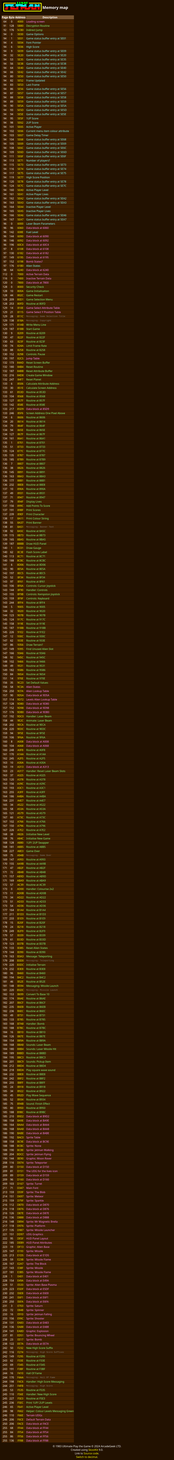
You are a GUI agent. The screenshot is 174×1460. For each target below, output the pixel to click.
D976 (20, 1226)
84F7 (20, 379)
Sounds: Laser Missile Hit (41, 1049)
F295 (20, 1356)
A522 (20, 805)
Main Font (32, 1188)
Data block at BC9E (37, 1141)
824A (20, 346)
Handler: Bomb (35, 1023)
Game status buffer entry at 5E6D (46, 152)
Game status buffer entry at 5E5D (46, 110)
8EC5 (20, 573)
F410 (20, 1373)
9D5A (20, 695)
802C (20, 295)
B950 (20, 1108)
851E (20, 388)
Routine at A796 (35, 826)
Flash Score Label (36, 552)
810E (20, 308)
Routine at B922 (35, 1091)
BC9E (20, 1141)
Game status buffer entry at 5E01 (46, 38)
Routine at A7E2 (35, 830)
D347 (20, 1188)
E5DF (20, 1289)
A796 (20, 826)
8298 (20, 354)
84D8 (20, 375)
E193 (20, 1251)
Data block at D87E (37, 1213)
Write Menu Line (36, 324)
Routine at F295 (35, 1356)
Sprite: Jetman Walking (40, 1150)
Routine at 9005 (35, 607)
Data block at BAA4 (37, 1125)
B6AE (20, 998)
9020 (20, 611)
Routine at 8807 (35, 463)
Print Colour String (37, 518)
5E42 (20, 72)
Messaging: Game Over (38, 855)
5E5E (20, 114)
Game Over (33, 851)
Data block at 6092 (37, 240)
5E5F (20, 118)
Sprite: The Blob (35, 1192)
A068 (20, 746)
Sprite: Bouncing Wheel (40, 1335)
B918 (20, 1087)
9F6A (20, 737)
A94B (20, 855)
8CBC (20, 560)
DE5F (20, 1238)
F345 (20, 1365)
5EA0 (20, 190)
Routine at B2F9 (35, 931)
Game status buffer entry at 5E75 (46, 173)
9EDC (20, 729)
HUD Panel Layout (37, 1238)
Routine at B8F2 (35, 1078)
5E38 (20, 63)
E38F (20, 1268)
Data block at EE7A (37, 1343)
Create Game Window (39, 375)
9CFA (20, 691)
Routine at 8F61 (35, 581)
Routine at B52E (35, 981)
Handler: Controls (36, 590)
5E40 (20, 68)
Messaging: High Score (39, 1385)
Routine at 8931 (35, 493)
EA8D (20, 1331)
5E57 (20, 93)
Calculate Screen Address (41, 388)
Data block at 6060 (37, 228)
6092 (20, 240)
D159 (20, 1175)
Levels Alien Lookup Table (41, 699)
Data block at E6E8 (37, 1293)
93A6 (20, 653)
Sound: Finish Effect (38, 1103)
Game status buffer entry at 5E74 (46, 169)
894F (20, 501)
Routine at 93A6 (35, 653)
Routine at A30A (36, 762)
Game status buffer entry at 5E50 (46, 76)
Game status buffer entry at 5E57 (46, 93)
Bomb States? (34, 261)
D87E (20, 1213)
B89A (20, 1040)
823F (20, 341)
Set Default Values (37, 682)
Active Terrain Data (37, 274)
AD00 (20, 889)
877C (20, 451)
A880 (20, 842)
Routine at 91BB (36, 628)
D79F (20, 1200)
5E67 (20, 135)
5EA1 (20, 194)
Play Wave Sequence (38, 1095)
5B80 (20, 26)
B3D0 (20, 960)
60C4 (20, 244)
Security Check (35, 287)
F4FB (20, 1386)
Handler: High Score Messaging (45, 1381)
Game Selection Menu (39, 299)
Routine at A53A (36, 809)
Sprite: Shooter (35, 1318)
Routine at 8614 (35, 421)
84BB (20, 371)
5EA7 (20, 219)
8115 (20, 312)
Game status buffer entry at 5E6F (46, 156)
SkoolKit (93, 1450)
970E (20, 678)
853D (20, 392)
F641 (20, 1407)
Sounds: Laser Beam (38, 1045)
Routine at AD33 (36, 901)
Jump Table (33, 358)
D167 (20, 1183)
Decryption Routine (38, 26)
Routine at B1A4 (36, 910)
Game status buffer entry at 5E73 (46, 164)
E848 (20, 1310)
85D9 (20, 409)
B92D (20, 1095)
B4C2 (20, 977)
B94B (20, 1103)
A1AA (20, 754)
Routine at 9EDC (36, 729)
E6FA (20, 1301)
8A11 (20, 518)
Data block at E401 (37, 1276)
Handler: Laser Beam (38, 716)
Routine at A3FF (35, 792)
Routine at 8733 (35, 447)
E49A (20, 1280)
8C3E (20, 552)
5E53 (20, 84)
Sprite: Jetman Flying (38, 1154)
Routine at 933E (35, 640)
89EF (20, 514)
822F (20, 337)
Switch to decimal (86, 1457)
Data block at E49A (37, 1280)
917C (20, 619)
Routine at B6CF (35, 1002)
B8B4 (20, 1049)
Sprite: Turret (34, 1183)
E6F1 (20, 1297)
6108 (20, 249)
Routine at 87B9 (35, 459)
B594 (20, 986)
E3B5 (20, 1272)
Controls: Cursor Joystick (41, 586)
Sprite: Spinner (35, 1310)
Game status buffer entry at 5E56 (46, 89)
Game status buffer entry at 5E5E (46, 114)
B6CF (20, 1002)
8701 (20, 442)
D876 (20, 1209)
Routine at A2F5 (35, 758)
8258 (20, 350)
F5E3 (20, 1398)
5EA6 (20, 215)
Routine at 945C (35, 657)
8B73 (20, 535)
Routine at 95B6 (35, 670)
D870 (20, 1205)
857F (20, 400)
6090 (20, 236)
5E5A (20, 106)
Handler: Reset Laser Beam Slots (45, 771)
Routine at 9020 (35, 611)
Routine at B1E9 (35, 918)
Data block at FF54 (37, 1432)
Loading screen (35, 21)
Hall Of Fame (34, 1373)
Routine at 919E (35, 623)
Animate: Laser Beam (39, 720)
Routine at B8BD (36, 1053)
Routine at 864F (35, 426)
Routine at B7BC (36, 1028)
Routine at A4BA (36, 796)
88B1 (20, 480)
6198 (20, 261)
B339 (20, 935)
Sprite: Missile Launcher (40, 1230)
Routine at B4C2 (36, 977)
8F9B (20, 594)
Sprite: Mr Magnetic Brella (42, 1221)
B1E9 (20, 918)
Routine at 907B (35, 615)
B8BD (20, 1053)
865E (20, 430)
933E (20, 640)
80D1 (20, 299)
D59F (20, 1192)
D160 (20, 1179)
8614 (20, 421)
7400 (20, 278)
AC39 (20, 885)
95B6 (20, 670)
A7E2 (20, 830)
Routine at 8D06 (36, 565)
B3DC (20, 965)
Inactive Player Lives (38, 211)
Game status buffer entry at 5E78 (46, 181)
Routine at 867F (35, 434)
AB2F (20, 868)
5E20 (20, 55)
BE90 (20, 1158)
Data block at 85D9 (37, 409)
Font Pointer (33, 42)
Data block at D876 (37, 1209)
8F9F (20, 598)
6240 (20, 270)
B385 (20, 948)
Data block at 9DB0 (37, 712)
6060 (20, 228)
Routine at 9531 (35, 666)
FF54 (20, 1432)
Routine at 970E (35, 678)
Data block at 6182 (37, 253)
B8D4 (20, 1066)
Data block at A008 (37, 741)
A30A (20, 762)
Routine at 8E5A (35, 569)
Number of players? (38, 160)
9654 (20, 674)
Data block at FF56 (37, 1436)
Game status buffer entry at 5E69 (46, 143)
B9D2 (20, 1116)
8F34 (20, 577)
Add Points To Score (38, 506)
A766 (20, 821)
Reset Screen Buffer (38, 362)
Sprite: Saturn (34, 1306)
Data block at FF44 (37, 1428)
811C (20, 316)
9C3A (20, 687)
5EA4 (20, 207)
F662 (20, 1411)
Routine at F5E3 (35, 1398)
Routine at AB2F (36, 868)
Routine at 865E (35, 430)
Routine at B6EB (36, 1007)
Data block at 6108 (37, 249)
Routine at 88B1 (35, 480)
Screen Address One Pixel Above (45, 413)
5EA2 (20, 198)
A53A (20, 809)
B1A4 (20, 910)
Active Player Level (37, 190)
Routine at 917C (35, 619)
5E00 (20, 34)
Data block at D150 (37, 1167)
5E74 (20, 169)
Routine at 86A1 (35, 438)
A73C (20, 817)
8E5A (20, 569)
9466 (20, 661)
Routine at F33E (35, 1360)
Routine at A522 (35, 805)
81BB (20, 329)
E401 (20, 1276)
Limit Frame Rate (36, 346)
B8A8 (20, 1045)
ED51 (20, 1335)
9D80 (20, 703)
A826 (20, 834)
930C (20, 636)
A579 (20, 813)
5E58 (20, 97)
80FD (20, 303)
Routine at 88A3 (35, 476)
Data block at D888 (37, 1217)
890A (20, 489)
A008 (20, 741)
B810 (20, 1032)
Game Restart (34, 295)
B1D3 (20, 914)
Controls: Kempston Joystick (43, 594)
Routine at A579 (35, 813)
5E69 (20, 143)
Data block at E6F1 (37, 1297)
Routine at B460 (35, 973)
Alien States (33, 266)
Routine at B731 (35, 1015)
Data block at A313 (37, 767)
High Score (32, 47)
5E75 (20, 173)
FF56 (20, 1436)
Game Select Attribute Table (43, 308)
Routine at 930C (35, 636)
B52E (20, 981)
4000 (20, 21)
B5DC (20, 990)
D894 (20, 1221)
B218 (20, 927)
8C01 (20, 548)
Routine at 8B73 (35, 535)
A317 (20, 771)
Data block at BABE (37, 1133)
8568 (20, 396)
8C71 (20, 556)
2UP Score (32, 122)
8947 (20, 497)
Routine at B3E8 (35, 969)
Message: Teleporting (39, 956)
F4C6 (20, 1381)
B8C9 (20, 1061)
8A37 (20, 522)
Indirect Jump (34, 30)
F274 (20, 1352)
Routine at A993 (35, 859)
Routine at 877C (35, 451)
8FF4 (20, 602)
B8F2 (20, 1078)
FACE (20, 1424)
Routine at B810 (35, 1032)
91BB (20, 628)
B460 (20, 973)
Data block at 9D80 (37, 703)
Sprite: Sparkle (35, 1200)
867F (20, 434)
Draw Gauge (33, 548)
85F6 (20, 413)
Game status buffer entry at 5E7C (46, 186)
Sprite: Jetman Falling (39, 1314)
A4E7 (20, 800)
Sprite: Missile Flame (38, 1259)
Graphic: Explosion (37, 1331)
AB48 (20, 872)
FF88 (20, 1440)
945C (20, 657)
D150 (20, 1167)
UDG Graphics (34, 1234)
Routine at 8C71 (35, 556)
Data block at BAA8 (37, 1129)
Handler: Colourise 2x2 (40, 889)
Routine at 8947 (35, 497)
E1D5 (20, 1255)
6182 (20, 253)
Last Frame (33, 84)
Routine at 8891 (35, 472)
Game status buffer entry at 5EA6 (46, 215)
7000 (20, 274)
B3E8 (20, 969)
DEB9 (20, 1242)
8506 (20, 383)
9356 (20, 645)
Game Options (35, 34)
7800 (20, 282)
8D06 (20, 565)
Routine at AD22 (36, 897)
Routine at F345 (35, 1365)
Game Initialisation (37, 291)
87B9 (20, 459)
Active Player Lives (37, 194)
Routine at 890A (35, 489)
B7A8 (20, 1023)
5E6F (20, 156)
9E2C (20, 720)
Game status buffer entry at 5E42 (46, 72)
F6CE (20, 1419)
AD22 (20, 897)
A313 (20, 767)
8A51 (20, 527)
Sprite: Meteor (34, 1196)
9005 (20, 607)
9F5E (20, 733)
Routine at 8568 (35, 396)
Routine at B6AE (36, 998)
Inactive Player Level (38, 207)
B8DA (20, 1070)
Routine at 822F (35, 337)
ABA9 (20, 880)
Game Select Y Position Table (43, 312)
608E (20, 232)
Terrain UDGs (34, 1415)
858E (20, 405)
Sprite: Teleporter (36, 1162)
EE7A (20, 1343)
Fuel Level (32, 232)
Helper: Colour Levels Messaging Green (50, 1411)
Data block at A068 (37, 746)
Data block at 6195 (37, 257)
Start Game (33, 329)
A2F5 (20, 758)
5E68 (20, 139)
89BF (20, 510)
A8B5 (20, 847)
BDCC (20, 1154)
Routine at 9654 (35, 674)
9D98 (20, 708)
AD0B (20, 893)
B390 (20, 952)
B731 (20, 1015)
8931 (20, 493)
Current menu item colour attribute (47, 131)
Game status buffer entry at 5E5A (46, 106)
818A (20, 320)
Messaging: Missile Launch (42, 986)
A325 (20, 775)
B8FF (20, 1082)
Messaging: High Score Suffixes (45, 1352)
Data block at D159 (37, 1175)
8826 (20, 468)
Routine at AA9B (36, 863)
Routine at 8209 (35, 333)
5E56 (20, 89)
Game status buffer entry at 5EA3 (46, 202)
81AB (20, 324)
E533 (20, 1285)
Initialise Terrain (36, 965)
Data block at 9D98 (37, 708)
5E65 (20, 127)
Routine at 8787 (35, 455)
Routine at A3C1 (36, 788)
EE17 (20, 1339)
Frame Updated (35, 80)
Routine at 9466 (35, 661)
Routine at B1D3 (36, 914)
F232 (20, 1348)
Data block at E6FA (37, 1301)
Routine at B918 (35, 1087)
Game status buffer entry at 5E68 (46, 139)
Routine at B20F (35, 922)
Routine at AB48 (36, 872)
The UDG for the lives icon (42, 1171)
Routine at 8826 (35, 468)
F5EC (20, 1402)
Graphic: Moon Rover (39, 1158)
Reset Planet (33, 379)
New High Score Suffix (39, 1348)
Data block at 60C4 (37, 244)
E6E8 (20, 1293)
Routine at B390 (35, 952)
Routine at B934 (35, 1099)
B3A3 (20, 956)
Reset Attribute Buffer (39, 371)
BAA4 (20, 1125)
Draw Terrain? (34, 645)
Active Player (34, 127)
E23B (20, 1259)
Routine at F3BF (35, 1369)
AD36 (20, 906)
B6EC (20, 1011)
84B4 (20, 367)
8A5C (20, 531)
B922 (20, 1091)
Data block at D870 (37, 1205)
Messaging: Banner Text (40, 526)
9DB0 (20, 712)
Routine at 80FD (36, 303)
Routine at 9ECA (36, 725)
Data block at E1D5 (37, 1255)
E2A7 (20, 1263)
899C (20, 506)
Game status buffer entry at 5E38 (46, 63)
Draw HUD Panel (36, 543)
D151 (20, 1171)
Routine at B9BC (36, 1112)
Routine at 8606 (35, 417)
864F (20, 426)
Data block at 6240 (37, 270)
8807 (20, 463)
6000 (20, 223)
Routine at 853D (36, 392)
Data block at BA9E (37, 1120)
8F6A (20, 586)
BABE (20, 1133)
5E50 (20, 76)
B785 (20, 1019)
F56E (20, 1394)
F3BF (20, 1369)
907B (20, 615)
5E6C (20, 148)
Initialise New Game (38, 838)
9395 (20, 649)
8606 (20, 417)
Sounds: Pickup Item (38, 1061)
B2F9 (20, 931)
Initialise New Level (37, 834)
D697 (20, 1196)
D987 (20, 1230)
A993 (20, 859)
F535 (20, 1390)
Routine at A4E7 (35, 800)
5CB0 (20, 30)
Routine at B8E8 (35, 1074)
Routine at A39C (36, 783)
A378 (20, 779)
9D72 (20, 699)
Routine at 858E (35, 405)
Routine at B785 (35, 1019)
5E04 (20, 42)
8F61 (20, 581)
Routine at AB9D (36, 876)
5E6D (20, 152)
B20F (20, 922)
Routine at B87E (35, 1036)
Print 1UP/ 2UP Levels (39, 1402)
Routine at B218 (35, 927)
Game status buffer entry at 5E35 (46, 59)
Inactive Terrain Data (38, 278)
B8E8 (20, 1074)
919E (20, 623)
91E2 (20, 632)
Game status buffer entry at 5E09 (46, 51)
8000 (20, 287)
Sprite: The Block (36, 1263)
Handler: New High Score (41, 1394)
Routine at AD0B (36, 893)
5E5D (20, 110)
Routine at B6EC (36, 1011)
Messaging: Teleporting (40, 960)
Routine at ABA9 (36, 880)
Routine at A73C (36, 817)
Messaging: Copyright (38, 320)
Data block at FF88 (37, 1440)
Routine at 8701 (35, 442)
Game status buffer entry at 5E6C (46, 148)
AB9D (20, 876)
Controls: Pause (35, 354)
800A (20, 291)
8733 (20, 447)
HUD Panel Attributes (39, 1242)
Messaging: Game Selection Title (45, 316)
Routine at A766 (35, 821)
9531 (20, 666)
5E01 (20, 38)
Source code (91, 1453)
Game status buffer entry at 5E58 (46, 97)
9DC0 (20, 716)
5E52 (20, 80)
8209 (20, 333)
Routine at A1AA (36, 754)
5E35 (20, 59)
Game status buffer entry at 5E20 (46, 55)
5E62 (20, 122)
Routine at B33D (36, 939)
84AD (20, 362)
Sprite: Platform (35, 1226)
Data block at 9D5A (37, 695)
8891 (20, 472)
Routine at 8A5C (36, 531)
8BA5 (20, 539)
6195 (20, 257)
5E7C (20, 186)
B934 (20, 1099)
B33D (20, 939)
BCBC (20, 1146)
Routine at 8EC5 (35, 573)
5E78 (20, 181)
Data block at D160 (37, 1179)
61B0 (20, 266)
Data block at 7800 (37, 282)
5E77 (20, 177)
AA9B (20, 863)
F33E (20, 1360)
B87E (20, 1036)
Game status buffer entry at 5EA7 (46, 219)
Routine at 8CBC (36, 560)
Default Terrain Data (38, 1419)
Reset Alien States (37, 948)
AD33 (20, 901)
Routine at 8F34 (35, 577)
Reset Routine (34, 367)
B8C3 (20, 1057)
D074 (20, 1162)
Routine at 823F (35, 341)
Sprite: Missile (34, 1251)
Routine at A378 (35, 779)
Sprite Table (33, 1137)
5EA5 (20, 211)
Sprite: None (33, 1146)
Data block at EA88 (37, 1327)
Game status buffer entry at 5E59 (46, 101)
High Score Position (38, 177)
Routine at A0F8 (35, 750)
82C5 (20, 358)
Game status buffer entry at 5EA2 (46, 198)
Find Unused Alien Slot (39, 649)
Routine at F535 (35, 1390)
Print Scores (33, 510)
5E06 (20, 47)
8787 (20, 455)
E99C (20, 1318)
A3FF (20, 792)
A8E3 (20, 851)
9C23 (20, 682)
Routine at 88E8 (35, 485)
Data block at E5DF (37, 1289)
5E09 (20, 51)
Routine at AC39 (36, 885)
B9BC (20, 1112)
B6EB (20, 1007)
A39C (20, 783)
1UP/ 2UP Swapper (37, 842)
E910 (20, 1314)
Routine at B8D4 (36, 1066)
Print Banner (33, 522)
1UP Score (32, 118)
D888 (20, 1217)
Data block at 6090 (37, 236)
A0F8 (20, 750)
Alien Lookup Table (37, 691)
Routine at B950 (35, 1108)
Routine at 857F (35, 400)
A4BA (20, 796)
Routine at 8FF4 (35, 602)
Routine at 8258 (35, 350)
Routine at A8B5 (36, 847)
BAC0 (20, 1137)
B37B (20, 943)
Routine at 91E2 (35, 632)
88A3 (20, 476)
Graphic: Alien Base (38, 1247)
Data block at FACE (37, 1424)
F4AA (20, 1377)
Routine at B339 (35, 935)
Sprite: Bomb (34, 1339)
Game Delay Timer (37, 135)
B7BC (20, 1028)
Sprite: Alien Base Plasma (41, 1285)
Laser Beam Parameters (40, 223)
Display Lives (34, 501)
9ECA (20, 725)
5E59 (20, 101)
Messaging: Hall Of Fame (40, 1377)
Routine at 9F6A (35, 737)
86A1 (20, 438)
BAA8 (20, 1129)
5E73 (20, 164)
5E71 (20, 160)
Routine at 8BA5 (36, 539)
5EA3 (20, 202)
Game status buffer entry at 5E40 (46, 68)
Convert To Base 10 (37, 994)
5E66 (20, 131)
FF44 (20, 1428)
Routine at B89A (36, 1040)
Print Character (35, 514)
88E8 (20, 485)
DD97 (20, 1234)
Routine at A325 (35, 775)
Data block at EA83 (37, 1322)
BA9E (20, 1120)
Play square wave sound (40, 1070)
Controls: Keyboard (37, 598)
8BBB (20, 543)
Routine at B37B (36, 943)
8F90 (20, 590)
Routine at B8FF (35, 1082)
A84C (20, 838)
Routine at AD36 (36, 906)
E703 (20, 1306)
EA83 (20, 1322)
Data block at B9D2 (37, 1116)
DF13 (20, 1247)
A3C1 (20, 788)
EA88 (20, 1327)
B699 (20, 994)
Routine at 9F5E (35, 733)
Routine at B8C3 (36, 1057)
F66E (20, 1415)
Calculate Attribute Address (42, 383)
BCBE (20, 1150)
